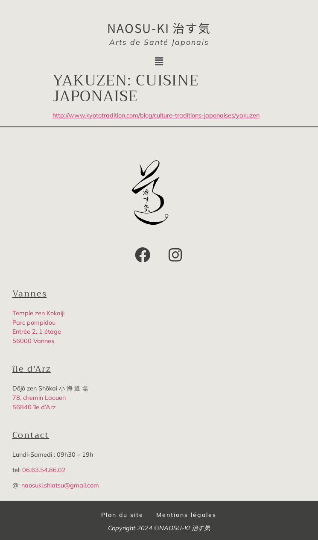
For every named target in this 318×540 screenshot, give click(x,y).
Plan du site (122, 515)
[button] (159, 61)
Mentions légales (186, 515)
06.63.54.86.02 (44, 470)
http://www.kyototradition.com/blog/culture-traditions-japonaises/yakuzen (156, 115)
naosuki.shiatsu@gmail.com (60, 485)
